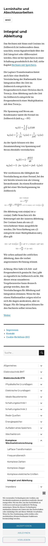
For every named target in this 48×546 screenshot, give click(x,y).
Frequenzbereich (16, 455)
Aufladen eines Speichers (18, 428)
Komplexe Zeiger (16, 468)
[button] (44, 493)
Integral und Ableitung (19, 480)
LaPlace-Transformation (19, 449)
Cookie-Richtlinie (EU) (18, 337)
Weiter (7, 315)
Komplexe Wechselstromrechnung (19, 441)
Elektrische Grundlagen (18, 390)
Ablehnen (24, 533)
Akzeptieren (24, 526)
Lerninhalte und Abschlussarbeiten (18, 10)
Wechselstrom (13, 434)
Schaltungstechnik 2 (16, 409)
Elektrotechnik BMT (14, 372)
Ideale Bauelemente (16, 397)
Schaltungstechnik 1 (16, 403)
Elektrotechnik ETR (14, 378)
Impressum (12, 330)
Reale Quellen (13, 415)
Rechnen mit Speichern (24, 65)
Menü (8, 20)
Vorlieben (24, 540)
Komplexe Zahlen (16, 462)
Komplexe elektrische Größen (22, 474)
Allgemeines (10, 365)
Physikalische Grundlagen (19, 384)
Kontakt (10, 333)
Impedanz (11, 486)
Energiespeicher (14, 421)
